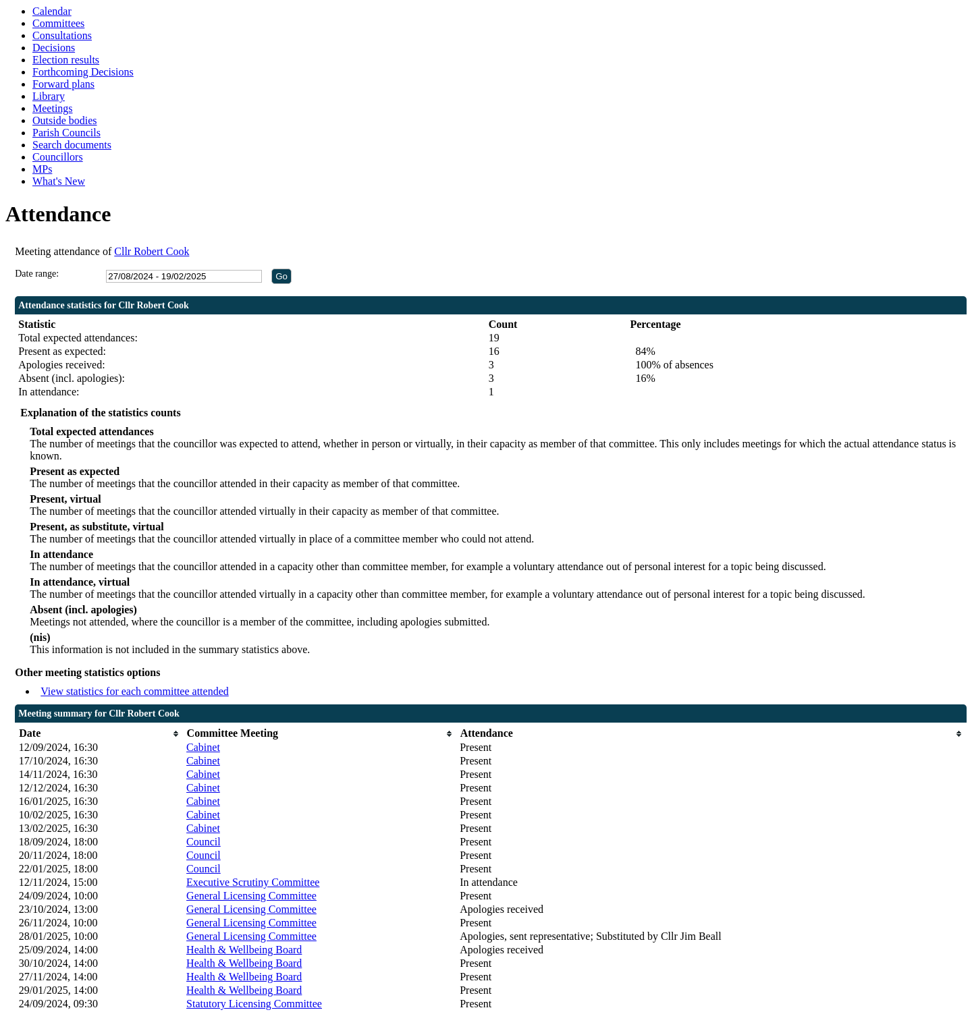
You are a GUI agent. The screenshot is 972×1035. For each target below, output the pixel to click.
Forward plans (63, 84)
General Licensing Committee (251, 895)
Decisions (53, 47)
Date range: (37, 274)
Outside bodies (64, 120)
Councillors (57, 157)
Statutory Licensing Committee (254, 1003)
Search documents (71, 144)
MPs (42, 169)
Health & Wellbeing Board (244, 949)
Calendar (52, 11)
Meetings (52, 108)
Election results (65, 59)
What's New (58, 181)
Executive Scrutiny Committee (252, 882)
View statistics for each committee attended (134, 691)
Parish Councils (66, 132)
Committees (58, 23)
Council (203, 841)
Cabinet (203, 747)
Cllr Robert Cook (151, 251)
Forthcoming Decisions (83, 72)
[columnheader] (99, 734)
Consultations (62, 35)
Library (48, 96)
